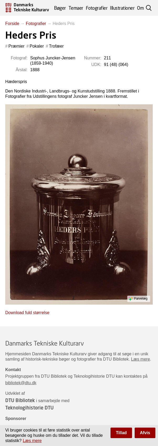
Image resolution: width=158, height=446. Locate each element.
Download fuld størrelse (27, 312)
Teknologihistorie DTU (29, 408)
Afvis (145, 432)
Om (140, 8)
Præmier (16, 46)
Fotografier (97, 8)
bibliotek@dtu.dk (20, 383)
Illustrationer (122, 8)
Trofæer (56, 46)
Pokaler (37, 46)
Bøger (60, 8)
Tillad (121, 432)
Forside (12, 23)
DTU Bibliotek (20, 400)
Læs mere (140, 359)
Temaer (76, 8)
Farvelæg (141, 298)
